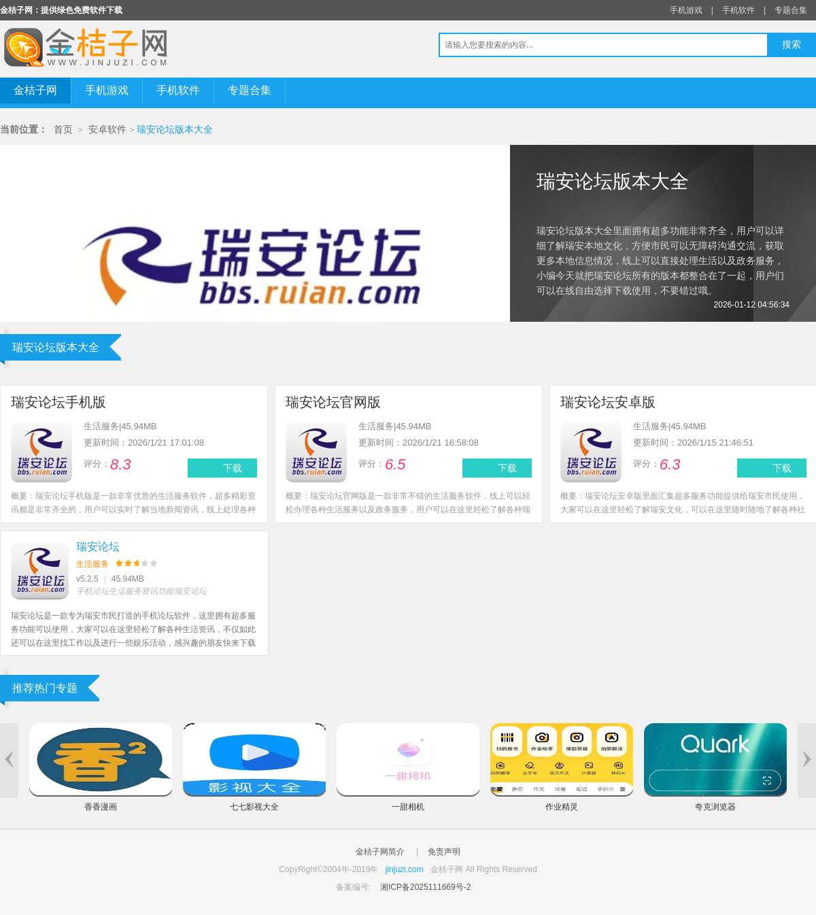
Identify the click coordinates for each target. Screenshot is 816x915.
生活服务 (92, 564)
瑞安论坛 (98, 546)
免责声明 (444, 851)
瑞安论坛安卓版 (608, 402)
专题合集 (791, 10)
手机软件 (738, 10)
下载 (232, 468)
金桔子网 (35, 90)
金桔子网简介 (380, 851)
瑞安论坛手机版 (58, 402)
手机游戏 (686, 10)
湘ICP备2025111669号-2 (425, 887)
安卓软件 (107, 129)
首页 (63, 129)
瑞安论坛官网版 (333, 402)
